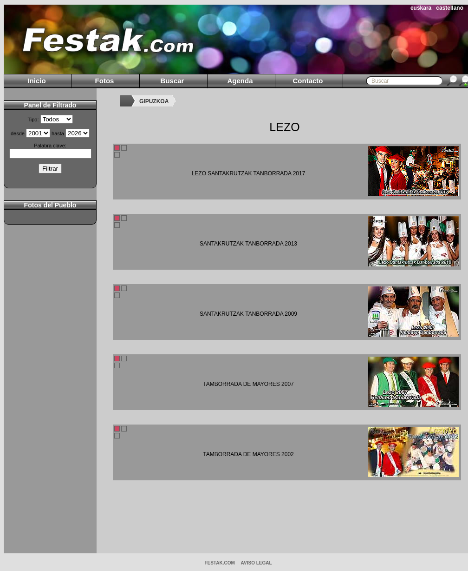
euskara (420, 8)
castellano (449, 8)
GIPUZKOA (154, 101)
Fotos (104, 81)
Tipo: (33, 119)
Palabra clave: (50, 145)
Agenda (240, 81)
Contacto (308, 81)
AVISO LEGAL (256, 562)
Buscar (172, 81)
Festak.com (219, 562)
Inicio (36, 81)
